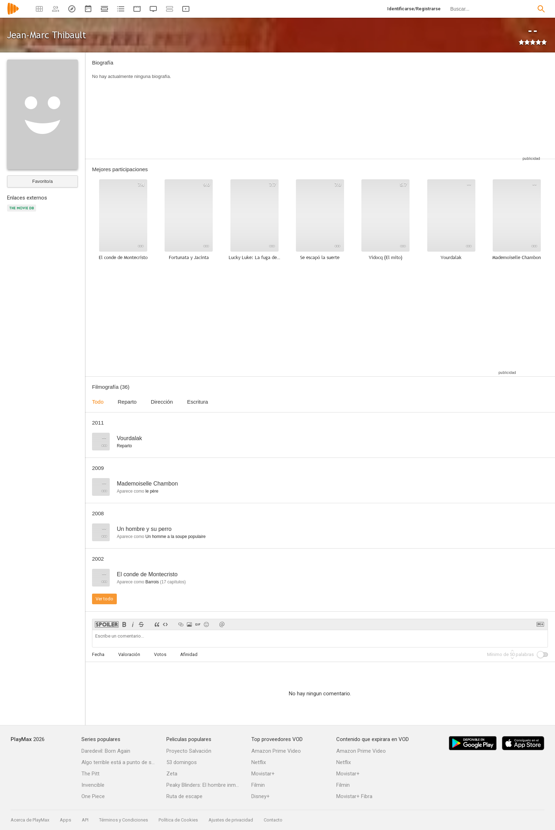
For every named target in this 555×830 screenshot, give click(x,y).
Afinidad (189, 654)
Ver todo (104, 598)
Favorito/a (42, 181)
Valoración (129, 654)
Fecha (98, 654)
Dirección (162, 402)
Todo (98, 402)
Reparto (127, 402)
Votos (160, 654)
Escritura (197, 402)
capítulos (172, 581)
